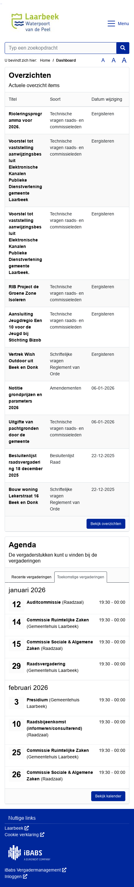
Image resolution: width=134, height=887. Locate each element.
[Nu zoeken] (122, 48)
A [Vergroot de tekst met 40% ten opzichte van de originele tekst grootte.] (124, 60)
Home (45, 60)
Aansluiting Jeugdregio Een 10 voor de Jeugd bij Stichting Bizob (25, 326)
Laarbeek (17, 828)
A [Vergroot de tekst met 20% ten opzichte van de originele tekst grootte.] (114, 60)
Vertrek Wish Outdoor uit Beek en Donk (23, 361)
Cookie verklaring (24, 834)
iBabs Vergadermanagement (35, 869)
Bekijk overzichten (106, 524)
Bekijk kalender (108, 796)
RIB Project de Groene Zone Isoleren (24, 293)
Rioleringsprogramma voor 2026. (25, 120)
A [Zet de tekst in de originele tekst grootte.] (103, 60)
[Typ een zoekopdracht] (67, 48)
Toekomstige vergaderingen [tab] (80, 577)
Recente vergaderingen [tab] (31, 577)
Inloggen (16, 876)
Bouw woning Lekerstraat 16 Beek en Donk (24, 496)
